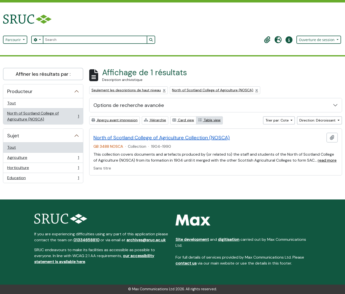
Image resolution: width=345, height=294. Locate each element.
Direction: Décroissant (318, 120)
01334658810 (86, 240)
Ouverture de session (317, 39)
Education (43, 179)
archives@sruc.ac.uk (146, 240)
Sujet (13, 135)
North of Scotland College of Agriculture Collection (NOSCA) (161, 138)
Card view (183, 120)
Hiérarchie (155, 120)
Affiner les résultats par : (43, 74)
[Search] (95, 40)
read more (327, 160)
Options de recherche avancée (128, 105)
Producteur (19, 91)
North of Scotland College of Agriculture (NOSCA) (43, 116)
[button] (267, 39)
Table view (209, 120)
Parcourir (13, 39)
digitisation (228, 239)
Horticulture (43, 169)
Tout (11, 103)
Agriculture (43, 159)
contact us (186, 263)
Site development (192, 239)
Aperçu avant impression (114, 120)
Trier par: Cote (277, 120)
